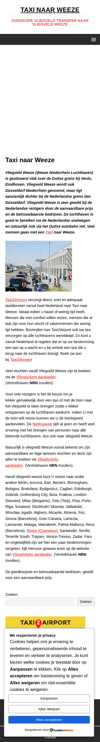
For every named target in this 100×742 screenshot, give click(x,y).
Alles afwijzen (49, 709)
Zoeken (11, 594)
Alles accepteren (49, 720)
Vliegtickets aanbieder (36, 377)
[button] (93, 39)
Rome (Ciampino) (42, 531)
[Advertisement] (50, 103)
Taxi (49, 232)
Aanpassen (49, 698)
